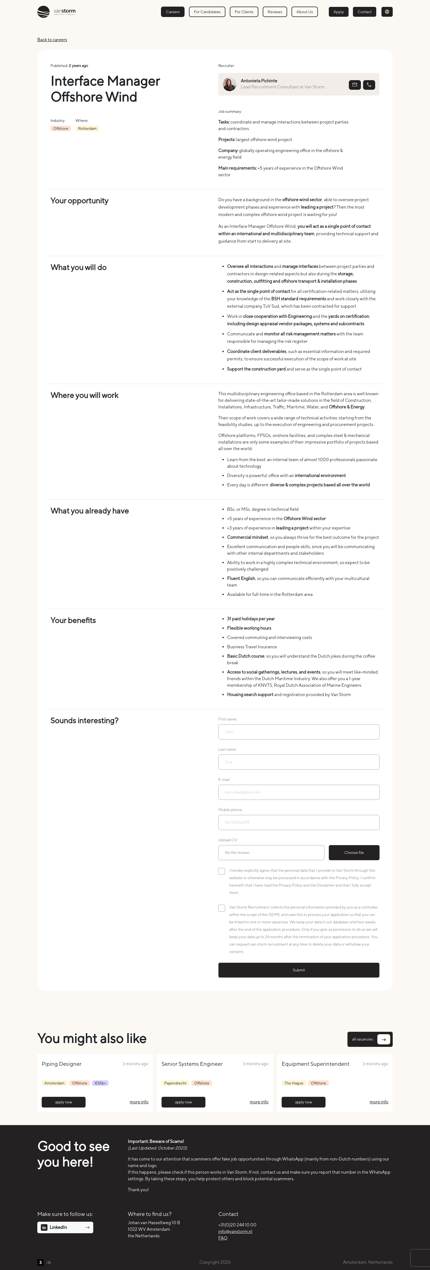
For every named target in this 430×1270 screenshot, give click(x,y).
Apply (338, 11)
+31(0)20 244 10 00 (237, 1224)
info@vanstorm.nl (235, 1231)
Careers (173, 11)
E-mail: (224, 779)
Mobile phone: (230, 810)
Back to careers (52, 39)
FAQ (222, 1238)
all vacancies (371, 1039)
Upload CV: (228, 840)
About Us (304, 11)
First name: (227, 719)
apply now (63, 1102)
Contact (365, 11)
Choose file (354, 852)
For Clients (244, 11)
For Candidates (207, 11)
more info (139, 1101)
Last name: (227, 749)
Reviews (275, 11)
